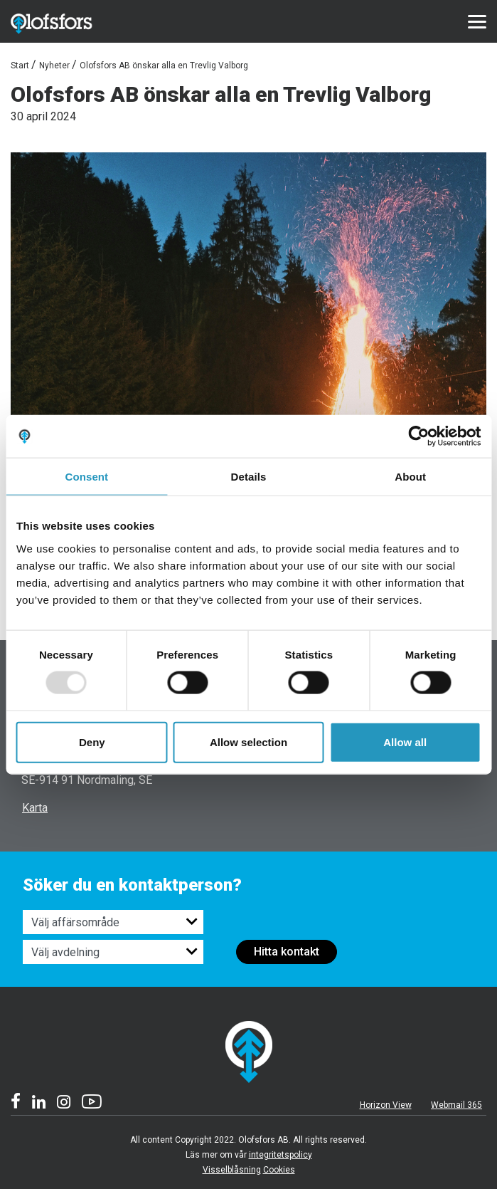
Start (20, 65)
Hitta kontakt (286, 951)
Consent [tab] (86, 477)
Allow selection (248, 741)
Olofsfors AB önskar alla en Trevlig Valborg (164, 65)
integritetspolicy (280, 1155)
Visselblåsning (232, 1170)
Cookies (279, 1170)
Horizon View (386, 1105)
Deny (92, 741)
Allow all (405, 741)
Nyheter (54, 65)
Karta (35, 808)
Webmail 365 (456, 1105)
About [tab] (410, 477)
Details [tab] (249, 477)
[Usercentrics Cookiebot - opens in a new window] (418, 436)
